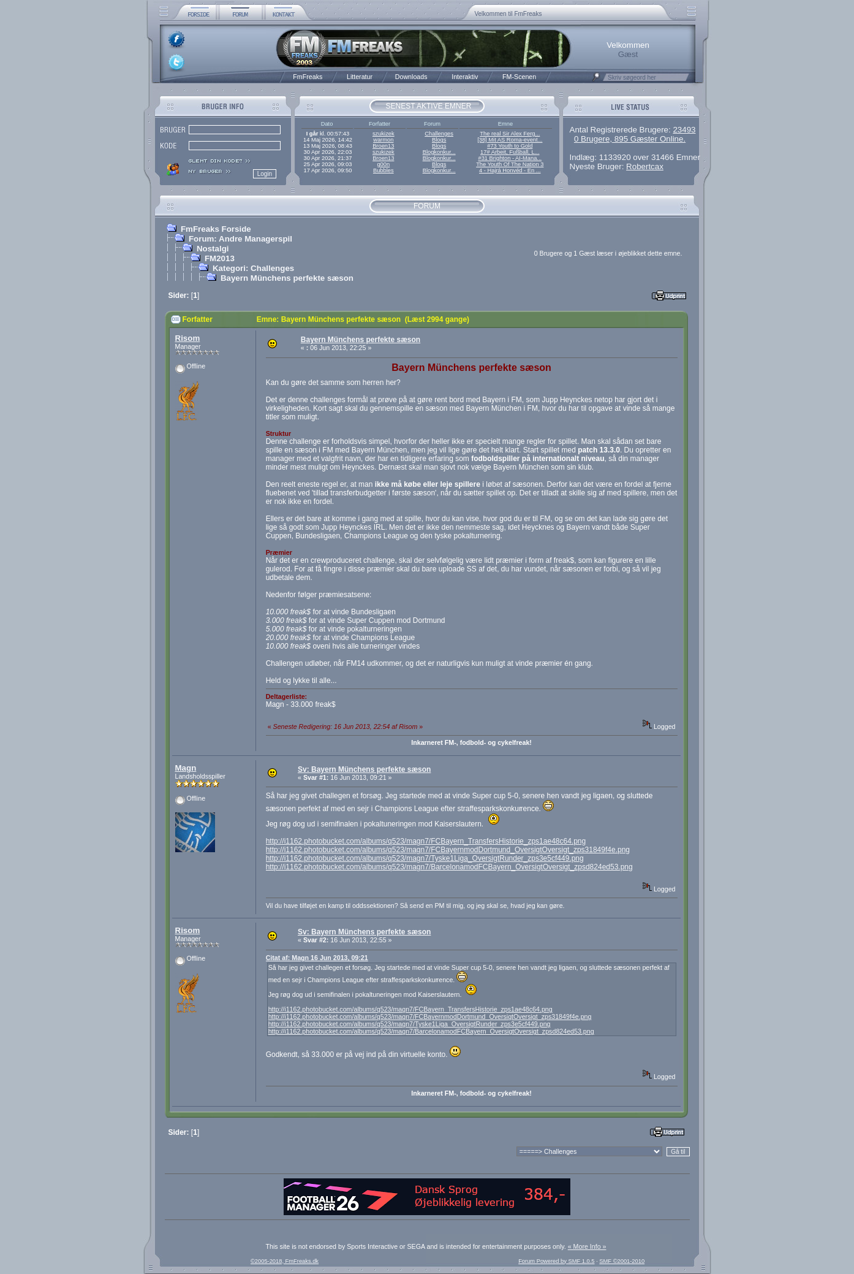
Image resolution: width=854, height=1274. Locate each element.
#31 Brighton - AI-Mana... (510, 158)
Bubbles (383, 170)
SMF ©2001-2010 (621, 1261)
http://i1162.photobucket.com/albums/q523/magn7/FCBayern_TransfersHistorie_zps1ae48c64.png (426, 841)
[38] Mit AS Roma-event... (509, 140)
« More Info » (587, 1246)
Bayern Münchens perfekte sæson (287, 278)
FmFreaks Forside (216, 229)
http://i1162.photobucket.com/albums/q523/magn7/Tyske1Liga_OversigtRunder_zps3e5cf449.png (425, 858)
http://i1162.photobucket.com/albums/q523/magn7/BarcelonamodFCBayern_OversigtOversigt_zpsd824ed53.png (449, 867)
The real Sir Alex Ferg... (510, 134)
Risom (187, 338)
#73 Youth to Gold (509, 146)
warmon (383, 140)
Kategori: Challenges (253, 268)
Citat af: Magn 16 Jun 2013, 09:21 (317, 957)
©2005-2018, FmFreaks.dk (285, 1261)
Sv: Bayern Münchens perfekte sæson (364, 769)
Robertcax (644, 166)
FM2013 (220, 258)
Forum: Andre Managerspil (240, 238)
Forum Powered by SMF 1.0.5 (556, 1261)
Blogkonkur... (439, 152)
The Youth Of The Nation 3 (509, 164)
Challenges (439, 134)
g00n (383, 164)
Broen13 (383, 146)
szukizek (383, 134)
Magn (186, 767)
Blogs (439, 140)
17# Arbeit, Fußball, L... (509, 152)
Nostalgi (213, 248)
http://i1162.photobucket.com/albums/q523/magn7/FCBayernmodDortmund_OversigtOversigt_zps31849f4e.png (448, 849)
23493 (684, 129)
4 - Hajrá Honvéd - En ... (510, 170)
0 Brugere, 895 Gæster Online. (630, 138)
